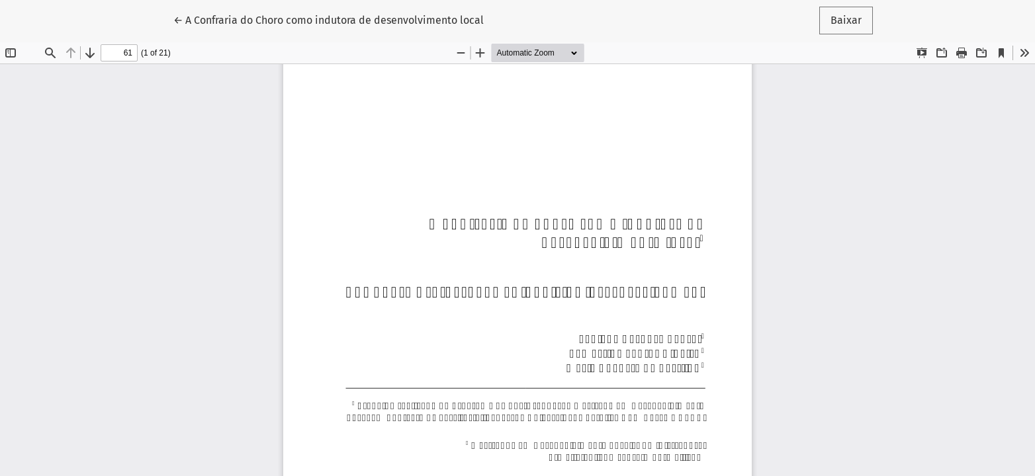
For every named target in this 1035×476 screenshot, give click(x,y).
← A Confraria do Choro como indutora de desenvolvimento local (328, 19)
